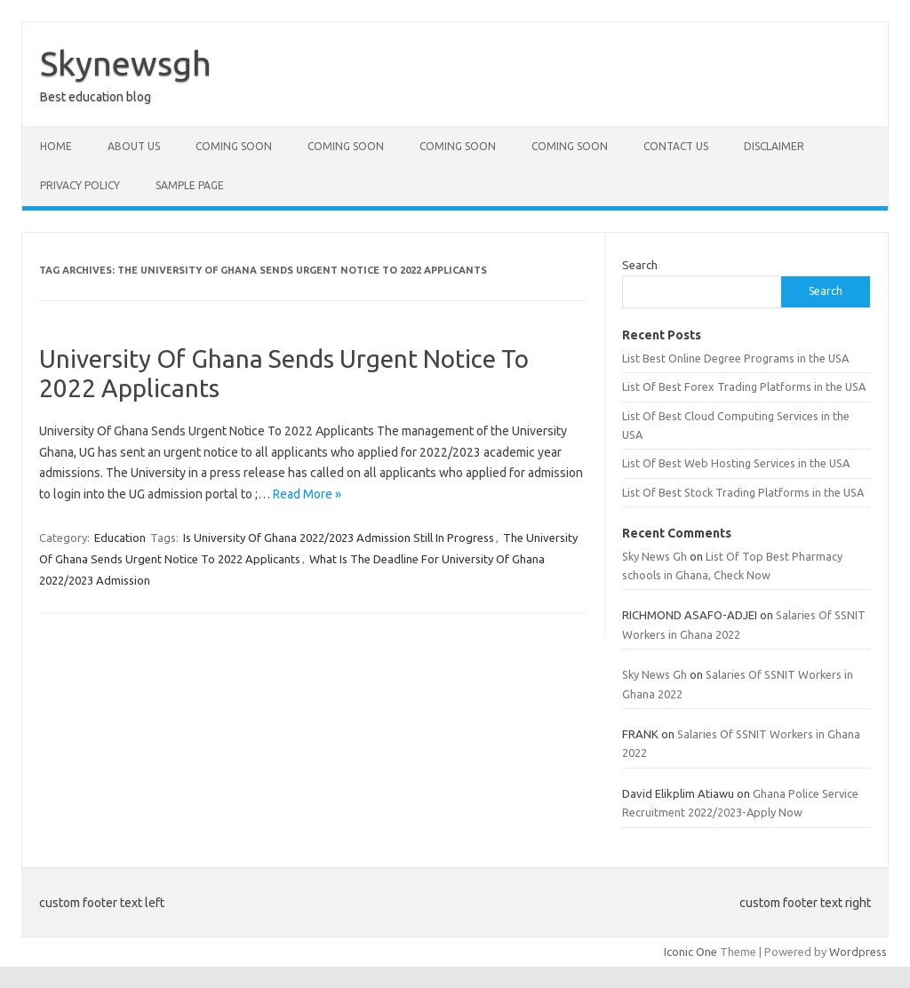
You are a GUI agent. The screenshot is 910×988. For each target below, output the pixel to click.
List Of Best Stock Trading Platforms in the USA (743, 492)
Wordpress (858, 951)
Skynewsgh (126, 63)
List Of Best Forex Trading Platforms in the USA (744, 386)
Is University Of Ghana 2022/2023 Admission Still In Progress (338, 537)
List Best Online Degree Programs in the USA (735, 358)
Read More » (307, 494)
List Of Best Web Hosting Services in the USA (736, 463)
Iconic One (690, 951)
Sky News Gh (654, 556)
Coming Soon (234, 146)
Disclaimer (774, 146)
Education (120, 537)
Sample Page (190, 185)
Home (56, 146)
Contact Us (675, 146)
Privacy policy (80, 185)
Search (640, 265)
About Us (134, 146)
